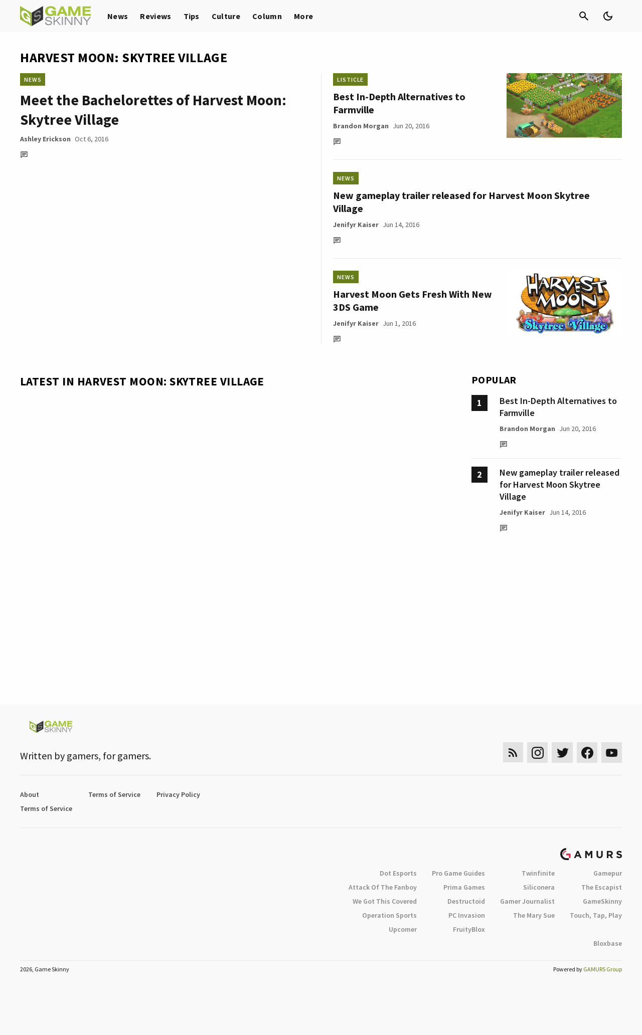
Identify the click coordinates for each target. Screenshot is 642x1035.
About (29, 794)
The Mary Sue (534, 915)
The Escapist (601, 887)
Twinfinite (538, 873)
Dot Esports (398, 873)
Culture (226, 16)
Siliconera (539, 887)
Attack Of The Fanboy (383, 887)
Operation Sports (389, 915)
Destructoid (466, 901)
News (117, 16)
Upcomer (403, 929)
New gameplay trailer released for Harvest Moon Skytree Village (559, 484)
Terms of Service (114, 794)
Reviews (155, 16)
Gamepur (607, 873)
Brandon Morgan (361, 125)
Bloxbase (607, 943)
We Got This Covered (385, 901)
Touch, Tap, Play (596, 915)
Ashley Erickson (45, 138)
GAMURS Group (602, 969)
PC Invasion (466, 915)
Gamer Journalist (527, 901)
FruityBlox (469, 929)
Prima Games (464, 887)
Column (267, 16)
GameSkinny (602, 901)
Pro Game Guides (458, 873)
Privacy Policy (178, 794)
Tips (192, 16)
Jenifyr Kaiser (356, 224)
